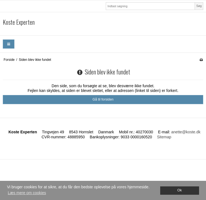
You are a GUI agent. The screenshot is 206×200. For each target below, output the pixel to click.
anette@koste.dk (185, 132)
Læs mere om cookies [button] (27, 193)
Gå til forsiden (103, 99)
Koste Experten (19, 22)
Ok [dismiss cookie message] (179, 190)
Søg (199, 6)
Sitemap (164, 137)
